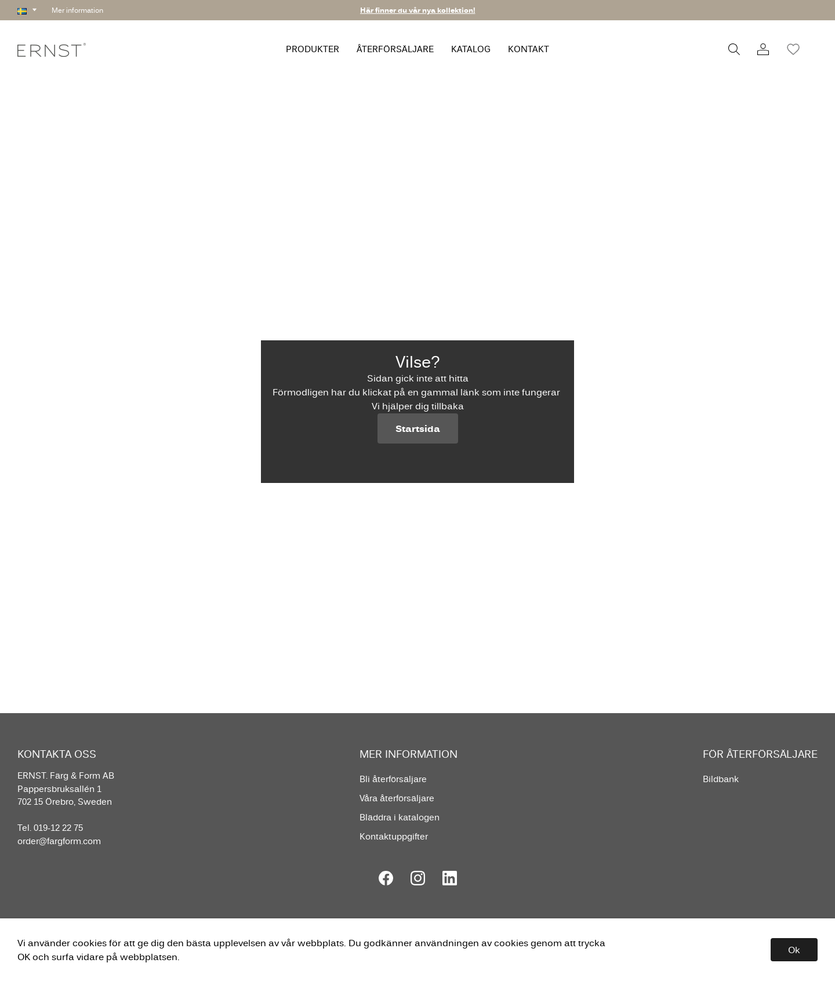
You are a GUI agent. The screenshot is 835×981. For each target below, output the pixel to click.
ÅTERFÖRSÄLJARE (395, 48)
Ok (794, 949)
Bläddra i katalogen (400, 817)
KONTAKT (528, 48)
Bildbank (721, 778)
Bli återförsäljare (393, 778)
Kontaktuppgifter (394, 836)
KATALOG (471, 48)
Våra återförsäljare (397, 798)
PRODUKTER (312, 48)
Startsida (417, 428)
